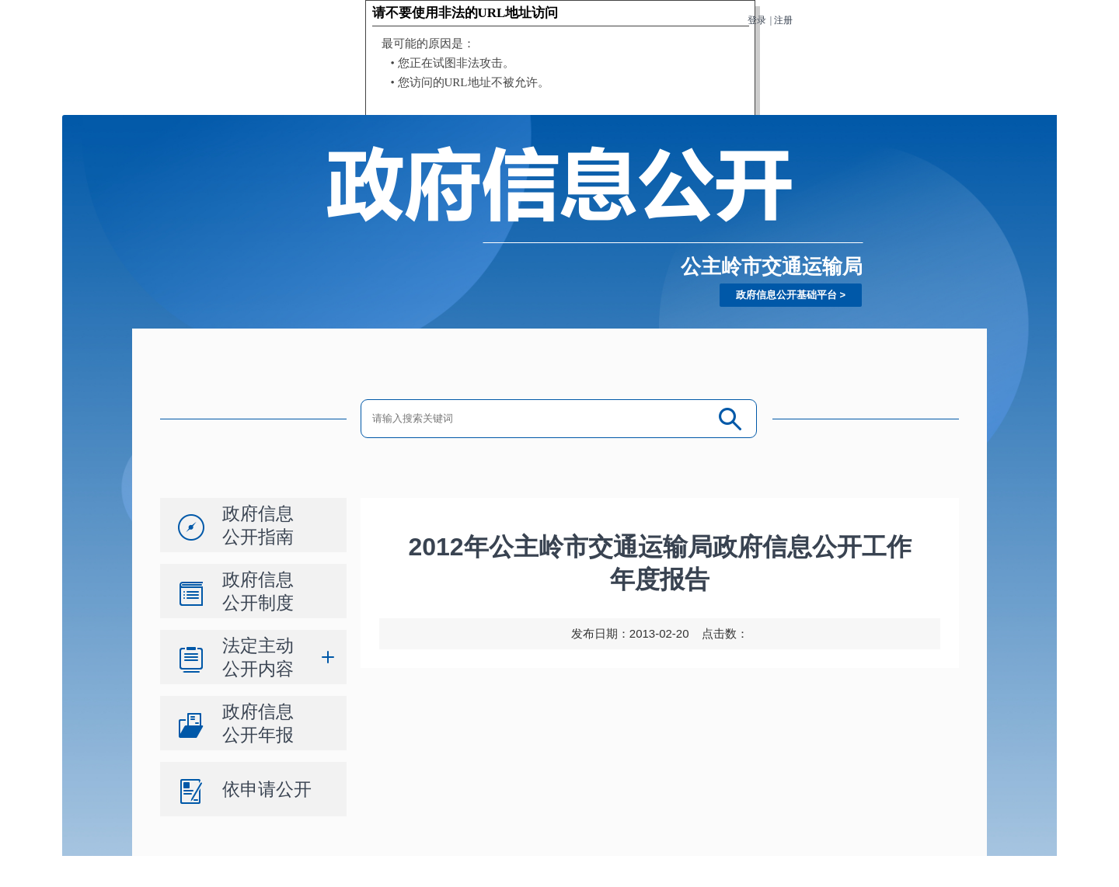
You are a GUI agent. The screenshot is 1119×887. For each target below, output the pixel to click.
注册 (783, 20)
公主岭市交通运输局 (772, 266)
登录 (757, 20)
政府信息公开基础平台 (786, 295)
